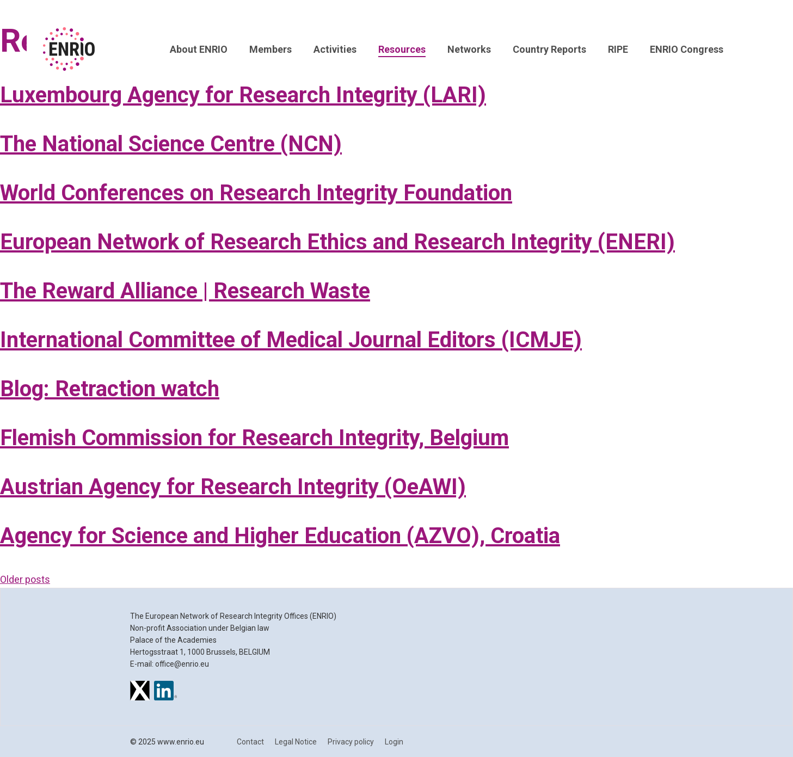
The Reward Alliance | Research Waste (185, 291)
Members (270, 49)
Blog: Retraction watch (109, 389)
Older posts (25, 579)
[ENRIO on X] (140, 692)
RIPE (618, 49)
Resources (402, 49)
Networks (469, 49)
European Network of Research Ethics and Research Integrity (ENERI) (337, 242)
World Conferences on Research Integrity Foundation (256, 193)
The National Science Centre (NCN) (171, 144)
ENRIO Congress (686, 49)
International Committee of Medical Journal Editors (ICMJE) (291, 340)
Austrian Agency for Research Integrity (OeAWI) (233, 487)
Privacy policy (351, 741)
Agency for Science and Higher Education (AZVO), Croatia (280, 536)
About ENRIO (199, 49)
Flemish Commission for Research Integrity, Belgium (254, 438)
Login (394, 741)
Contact (250, 741)
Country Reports (549, 49)
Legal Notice (296, 741)
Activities (334, 49)
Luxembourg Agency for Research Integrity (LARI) (243, 95)
